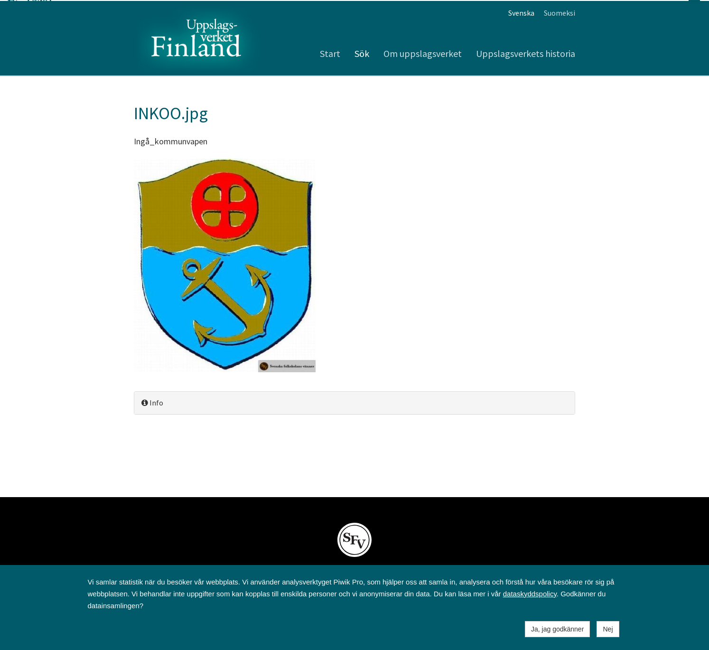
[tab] (354, 402)
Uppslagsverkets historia (525, 52)
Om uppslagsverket (422, 52)
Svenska (521, 12)
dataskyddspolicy (530, 594)
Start (330, 52)
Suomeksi (559, 12)
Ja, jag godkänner (557, 629)
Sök (361, 52)
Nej (608, 629)
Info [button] (152, 401)
